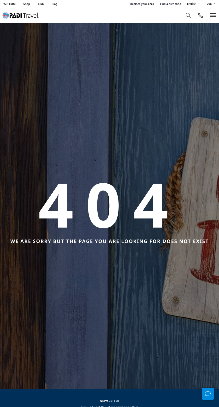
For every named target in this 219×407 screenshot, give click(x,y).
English (194, 4)
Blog (55, 4)
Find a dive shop (170, 4)
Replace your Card (142, 4)
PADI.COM (8, 4)
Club (41, 4)
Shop (26, 4)
